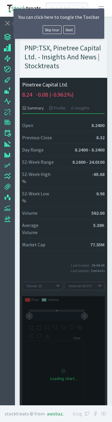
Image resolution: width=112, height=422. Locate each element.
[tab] (34, 108)
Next (69, 29)
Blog (77, 414)
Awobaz (55, 414)
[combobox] (67, 8)
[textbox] (67, 8)
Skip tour (52, 29)
